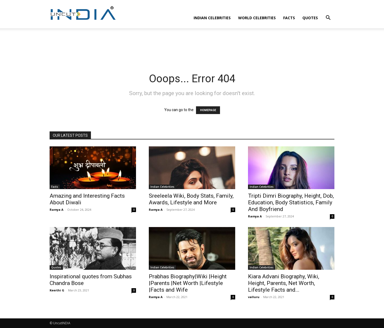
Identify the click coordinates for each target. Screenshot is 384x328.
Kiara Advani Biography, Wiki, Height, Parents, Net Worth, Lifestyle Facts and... (283, 283)
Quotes (310, 17)
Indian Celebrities (212, 17)
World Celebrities (257, 17)
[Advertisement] (192, 47)
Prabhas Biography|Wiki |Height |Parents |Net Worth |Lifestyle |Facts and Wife (188, 283)
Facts (289, 17)
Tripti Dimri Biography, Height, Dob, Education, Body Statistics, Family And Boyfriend (291, 202)
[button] (328, 18)
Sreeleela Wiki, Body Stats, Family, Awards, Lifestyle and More (191, 199)
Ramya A (56, 210)
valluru (253, 297)
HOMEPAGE (208, 110)
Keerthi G (57, 290)
